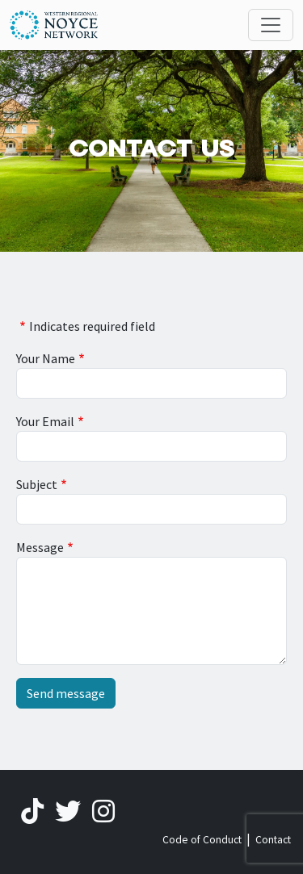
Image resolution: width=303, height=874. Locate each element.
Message (40, 547)
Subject (36, 484)
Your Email (45, 421)
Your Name (45, 358)
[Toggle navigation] (270, 25)
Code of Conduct (202, 840)
